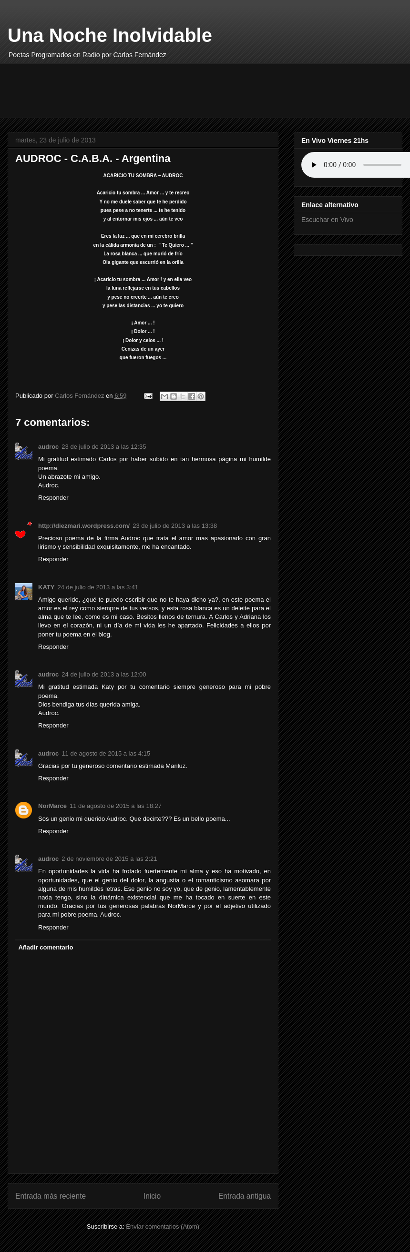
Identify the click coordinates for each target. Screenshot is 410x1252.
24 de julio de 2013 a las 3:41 (97, 587)
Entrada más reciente (50, 1196)
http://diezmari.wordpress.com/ (84, 525)
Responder (53, 497)
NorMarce (52, 805)
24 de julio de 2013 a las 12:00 (104, 674)
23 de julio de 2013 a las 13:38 (175, 525)
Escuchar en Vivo (327, 219)
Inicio (152, 1196)
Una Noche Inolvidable (110, 35)
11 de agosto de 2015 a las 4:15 (106, 753)
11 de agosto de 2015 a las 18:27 (116, 805)
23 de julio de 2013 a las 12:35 (104, 446)
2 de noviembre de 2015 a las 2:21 (109, 858)
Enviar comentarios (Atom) (162, 1226)
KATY (46, 587)
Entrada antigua (244, 1196)
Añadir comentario (46, 947)
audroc (48, 446)
